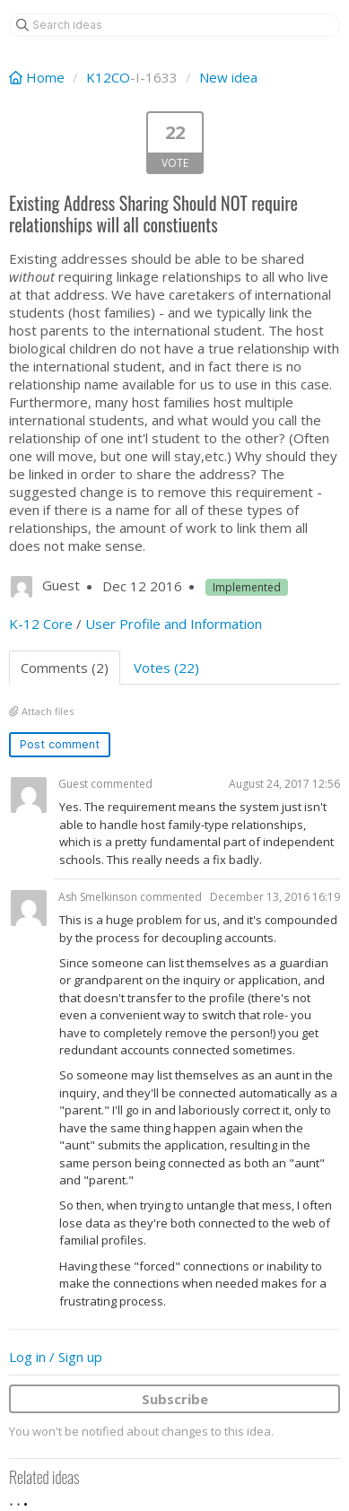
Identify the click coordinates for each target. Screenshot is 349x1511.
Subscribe (175, 1399)
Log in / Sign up (55, 1357)
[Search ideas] (174, 25)
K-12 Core (41, 624)
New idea (228, 77)
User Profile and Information (173, 624)
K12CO (108, 77)
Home (38, 77)
